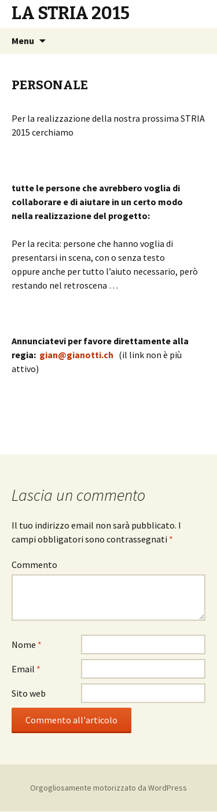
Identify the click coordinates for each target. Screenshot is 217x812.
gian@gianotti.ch (76, 355)
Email (26, 669)
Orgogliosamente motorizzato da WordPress (108, 787)
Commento (34, 564)
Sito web (29, 693)
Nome (27, 644)
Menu (23, 40)
